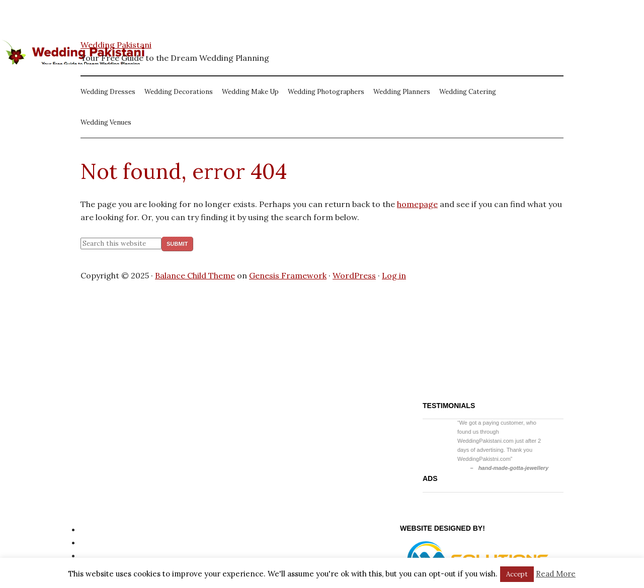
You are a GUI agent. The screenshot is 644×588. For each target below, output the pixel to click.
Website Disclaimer (117, 555)
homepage (417, 204)
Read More (556, 573)
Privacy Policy (106, 529)
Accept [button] (517, 574)
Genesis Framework (288, 275)
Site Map (97, 542)
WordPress (354, 275)
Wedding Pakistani (115, 45)
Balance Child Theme (195, 275)
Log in (394, 275)
